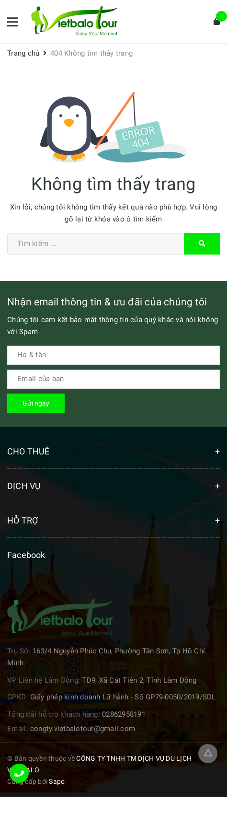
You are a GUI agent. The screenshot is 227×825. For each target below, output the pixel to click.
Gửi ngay (36, 403)
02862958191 (124, 714)
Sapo (57, 781)
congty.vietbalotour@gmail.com (82, 728)
